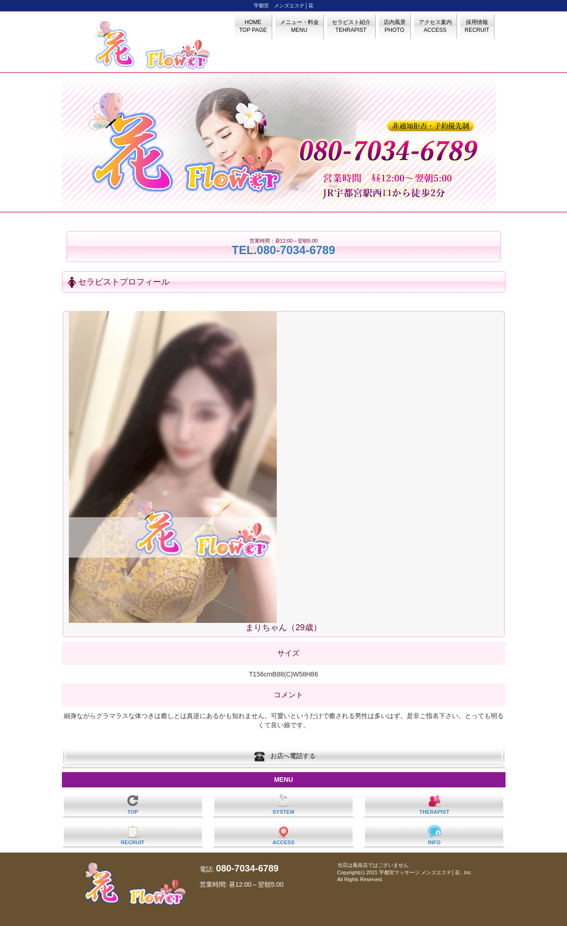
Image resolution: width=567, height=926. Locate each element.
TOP (132, 804)
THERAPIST (434, 804)
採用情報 (477, 26)
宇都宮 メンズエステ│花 (283, 5)
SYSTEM (283, 804)
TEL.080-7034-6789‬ (283, 250)
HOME (253, 26)
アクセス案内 (435, 26)
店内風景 (395, 26)
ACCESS (284, 834)
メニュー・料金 (299, 26)
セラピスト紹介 (351, 26)
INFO (434, 834)
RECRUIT (133, 834)
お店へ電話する (283, 756)
